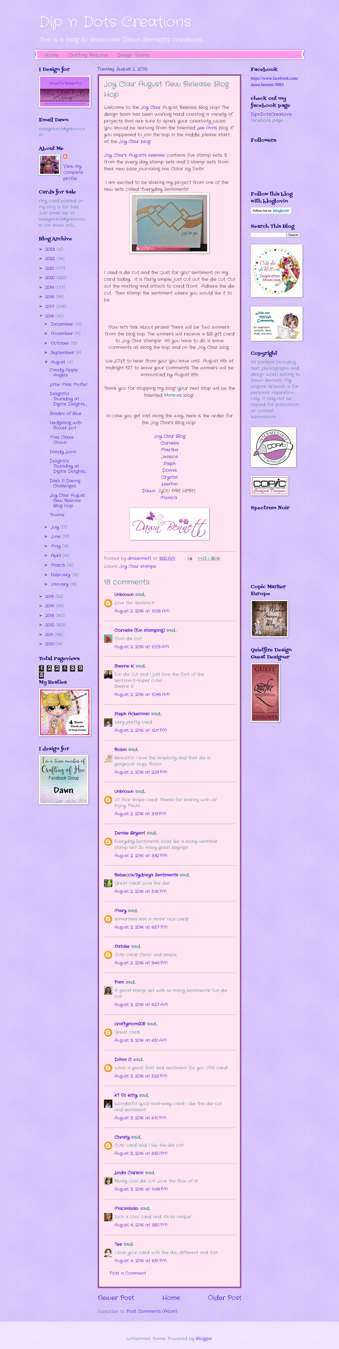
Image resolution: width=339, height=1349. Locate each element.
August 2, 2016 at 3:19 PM (140, 814)
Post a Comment (128, 1273)
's (173, 395)
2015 (50, 596)
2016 (50, 316)
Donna (169, 470)
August (59, 362)
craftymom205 (129, 1024)
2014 (50, 606)
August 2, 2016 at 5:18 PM (140, 891)
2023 (50, 249)
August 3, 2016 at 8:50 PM (141, 1153)
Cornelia (169, 443)
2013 (50, 616)
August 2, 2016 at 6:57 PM (141, 927)
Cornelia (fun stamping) (139, 630)
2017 (50, 306)
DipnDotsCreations (271, 114)
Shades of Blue (65, 413)
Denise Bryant (129, 833)
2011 (50, 635)
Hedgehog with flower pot (66, 425)
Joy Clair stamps (137, 566)
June (56, 536)
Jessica (169, 457)
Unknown (123, 595)
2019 (50, 287)
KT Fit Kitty (125, 1095)
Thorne (57, 515)
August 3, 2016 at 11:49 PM (141, 1189)
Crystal (169, 477)
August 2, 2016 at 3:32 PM (140, 856)
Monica (168, 497)
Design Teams (133, 55)
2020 (50, 278)
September (63, 353)
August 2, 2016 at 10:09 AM (141, 647)
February (61, 575)
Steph (169, 463)
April (57, 556)
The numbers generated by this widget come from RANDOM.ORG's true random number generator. (269, 550)
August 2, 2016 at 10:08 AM (142, 611)
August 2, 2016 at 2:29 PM (140, 772)
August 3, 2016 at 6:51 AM (140, 1040)
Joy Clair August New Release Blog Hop (67, 500)
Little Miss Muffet (69, 385)
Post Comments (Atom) (152, 1311)
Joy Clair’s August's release (134, 155)
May (56, 546)
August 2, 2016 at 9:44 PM (141, 963)
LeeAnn (169, 484)
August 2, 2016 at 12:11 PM (140, 730)
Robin (120, 750)
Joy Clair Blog (169, 436)
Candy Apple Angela (64, 372)
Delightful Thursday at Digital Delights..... (68, 399)
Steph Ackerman (131, 714)
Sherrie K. (124, 666)
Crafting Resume (88, 55)
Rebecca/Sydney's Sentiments (146, 875)
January (60, 584)
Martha (169, 450)
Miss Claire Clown (62, 440)
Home (51, 55)
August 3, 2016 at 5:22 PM (140, 1076)
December (63, 324)
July (56, 527)
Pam (119, 982)
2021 (50, 268)
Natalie (121, 946)
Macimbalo (126, 1209)
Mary (120, 911)
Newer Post (116, 1298)
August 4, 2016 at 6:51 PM (140, 1261)
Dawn (148, 491)
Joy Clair (150, 107)
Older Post (224, 1298)
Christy (121, 1137)
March (59, 565)
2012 (50, 625)
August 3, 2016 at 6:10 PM (140, 1118)
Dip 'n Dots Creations (115, 22)
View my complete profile (73, 172)
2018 (50, 297)
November (63, 333)
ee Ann (206, 128)
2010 (50, 644)
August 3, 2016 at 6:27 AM (141, 1005)
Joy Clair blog (134, 141)
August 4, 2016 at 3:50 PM (141, 1225)
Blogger (204, 1339)
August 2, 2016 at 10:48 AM (142, 695)
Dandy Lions (63, 452)
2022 (50, 259)
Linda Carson (128, 1173)
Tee (119, 1244)
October (61, 343)
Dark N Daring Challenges (65, 483)
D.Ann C (123, 1060)
